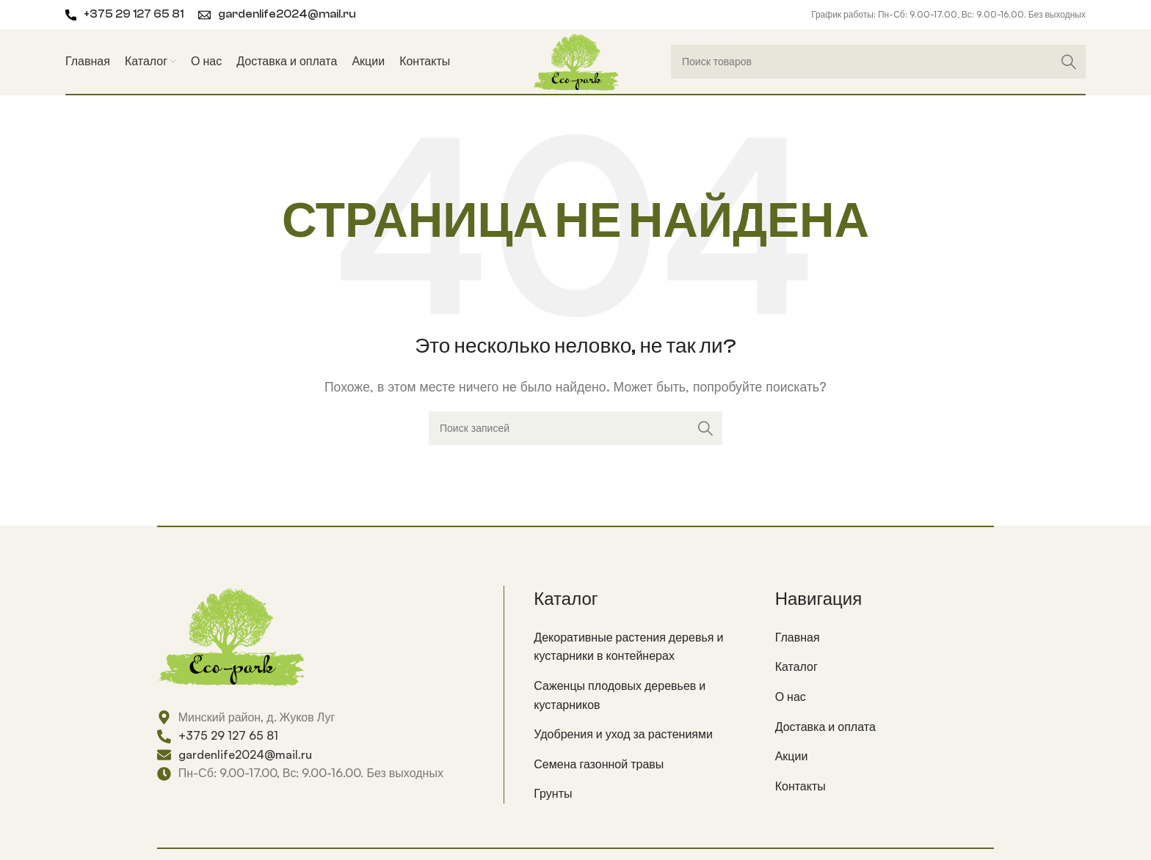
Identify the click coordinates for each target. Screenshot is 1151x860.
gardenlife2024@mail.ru (287, 14)
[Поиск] (878, 61)
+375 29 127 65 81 (134, 14)
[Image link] (230, 634)
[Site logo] (575, 60)
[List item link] (643, 647)
